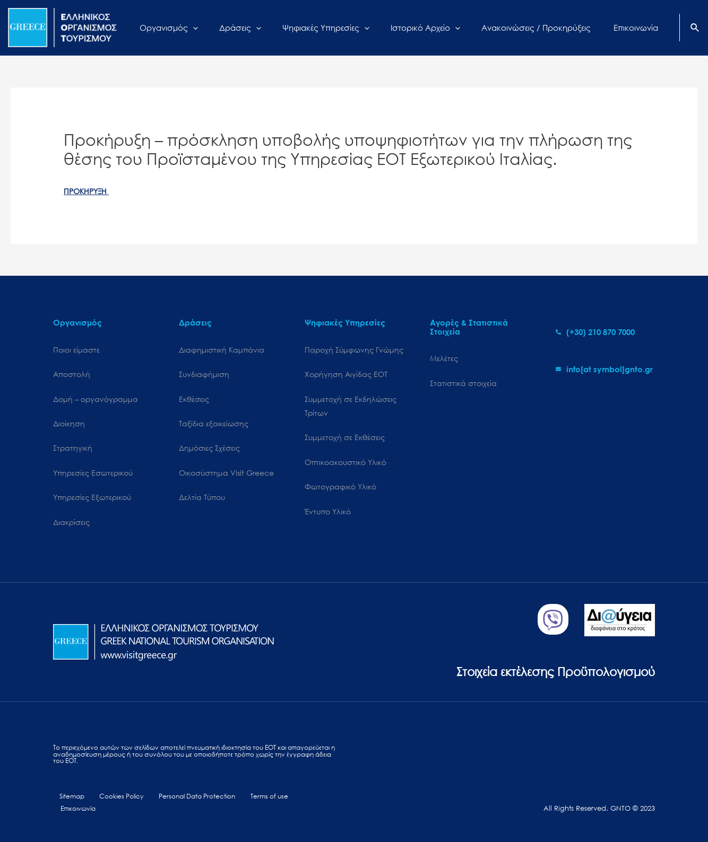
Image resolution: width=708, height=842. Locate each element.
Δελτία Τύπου (202, 502)
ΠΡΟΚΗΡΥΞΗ (88, 191)
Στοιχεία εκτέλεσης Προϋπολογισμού (541, 677)
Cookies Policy (112, 803)
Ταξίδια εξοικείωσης (213, 426)
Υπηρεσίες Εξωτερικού (92, 502)
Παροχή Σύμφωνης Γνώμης (354, 350)
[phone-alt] (595, 332)
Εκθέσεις (194, 401)
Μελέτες (444, 359)
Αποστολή (71, 376)
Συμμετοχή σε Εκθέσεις (345, 441)
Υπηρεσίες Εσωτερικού (93, 477)
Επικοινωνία (303, 803)
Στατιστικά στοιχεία (463, 384)
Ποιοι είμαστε (76, 350)
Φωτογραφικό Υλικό (340, 492)
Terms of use (255, 803)
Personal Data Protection (186, 803)
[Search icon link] (695, 28)
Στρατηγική (72, 451)
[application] (233, 27)
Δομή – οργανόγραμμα (95, 401)
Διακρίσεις (71, 528)
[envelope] (604, 369)
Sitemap (66, 803)
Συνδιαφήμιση (204, 376)
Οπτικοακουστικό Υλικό (345, 466)
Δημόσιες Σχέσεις (209, 451)
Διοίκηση (69, 426)
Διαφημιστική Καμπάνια (221, 350)
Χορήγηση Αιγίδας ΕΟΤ (346, 376)
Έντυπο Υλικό (328, 517)
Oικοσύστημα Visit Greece (226, 477)
